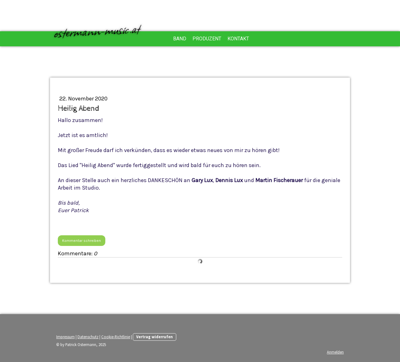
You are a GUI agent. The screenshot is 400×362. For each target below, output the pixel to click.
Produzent (206, 39)
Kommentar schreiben (81, 240)
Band (179, 39)
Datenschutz (88, 336)
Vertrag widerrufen (154, 336)
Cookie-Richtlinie (115, 336)
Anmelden (335, 351)
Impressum (65, 336)
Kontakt (238, 39)
